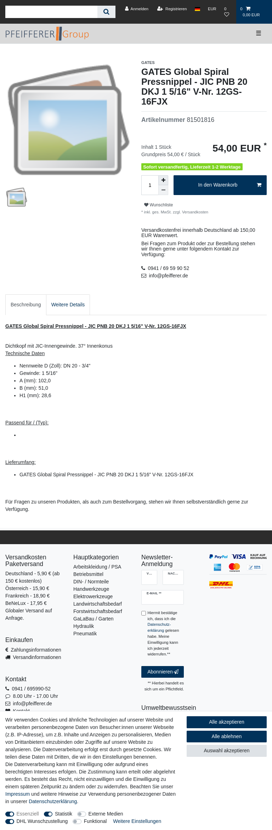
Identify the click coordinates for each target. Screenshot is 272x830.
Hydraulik (83, 626)
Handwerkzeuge (91, 589)
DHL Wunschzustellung (42, 821)
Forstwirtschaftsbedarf (97, 611)
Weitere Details (68, 304)
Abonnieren (162, 672)
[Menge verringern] (163, 190)
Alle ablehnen (227, 736)
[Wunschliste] (228, 12)
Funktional (95, 821)
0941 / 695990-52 (31, 688)
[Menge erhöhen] (163, 180)
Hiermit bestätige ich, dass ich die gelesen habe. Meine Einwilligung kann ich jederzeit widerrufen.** (163, 634)
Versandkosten (194, 212)
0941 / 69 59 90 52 (168, 268)
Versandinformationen (37, 657)
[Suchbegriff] (51, 12)
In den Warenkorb (229, 185)
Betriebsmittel (88, 574)
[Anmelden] (136, 9)
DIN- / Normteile (91, 581)
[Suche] (106, 12)
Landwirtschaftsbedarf (97, 604)
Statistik (63, 814)
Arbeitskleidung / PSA (97, 567)
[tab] (25, 304)
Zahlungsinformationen (36, 650)
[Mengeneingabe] (149, 185)
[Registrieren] (172, 9)
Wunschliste (158, 204)
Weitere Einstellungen (137, 821)
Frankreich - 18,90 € (27, 596)
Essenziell (28, 814)
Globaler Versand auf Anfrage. (28, 614)
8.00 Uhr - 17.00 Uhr (35, 696)
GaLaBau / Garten (93, 619)
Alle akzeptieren (226, 722)
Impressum (17, 794)
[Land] (197, 9)
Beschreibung (26, 304)
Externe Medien (106, 814)
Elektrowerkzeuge (93, 596)
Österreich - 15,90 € (27, 588)
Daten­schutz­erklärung (53, 801)
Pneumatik (85, 633)
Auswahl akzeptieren (226, 750)
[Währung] (212, 9)
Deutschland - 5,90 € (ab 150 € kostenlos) (32, 577)
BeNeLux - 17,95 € (26, 603)
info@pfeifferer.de (168, 275)
